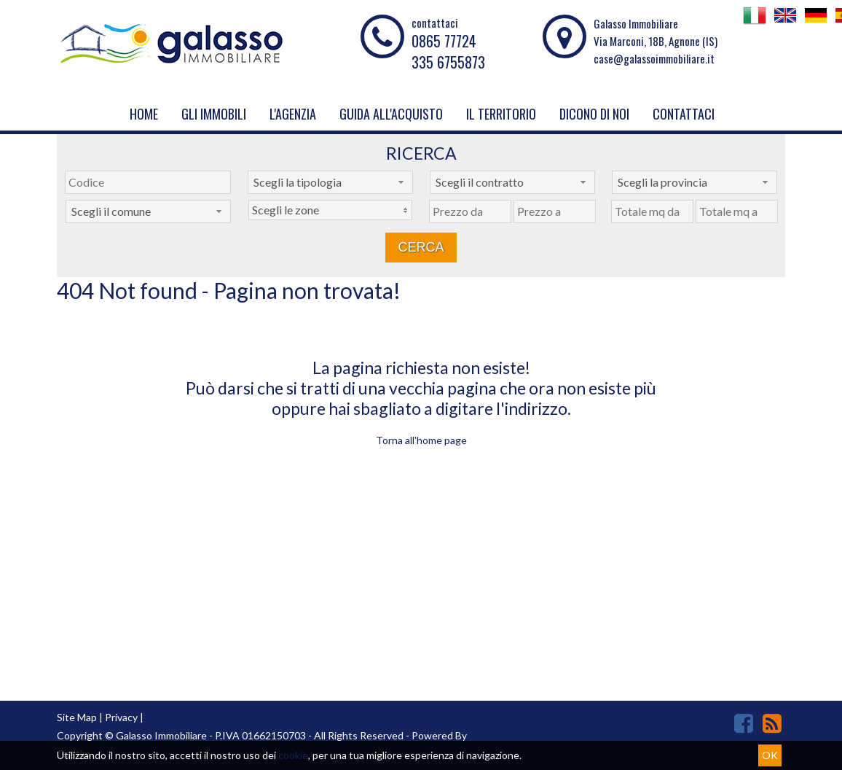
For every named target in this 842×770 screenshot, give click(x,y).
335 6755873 (448, 62)
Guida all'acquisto (391, 113)
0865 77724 (444, 41)
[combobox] (330, 182)
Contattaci (684, 113)
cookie (293, 755)
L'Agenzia (292, 113)
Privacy (121, 717)
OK (770, 755)
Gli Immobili (213, 113)
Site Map (77, 717)
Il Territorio (501, 113)
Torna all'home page (421, 440)
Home (144, 113)
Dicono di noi (594, 113)
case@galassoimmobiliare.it (654, 58)
